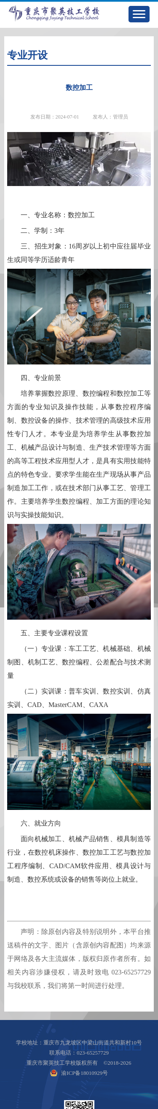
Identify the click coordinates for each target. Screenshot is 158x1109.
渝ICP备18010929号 (84, 1073)
